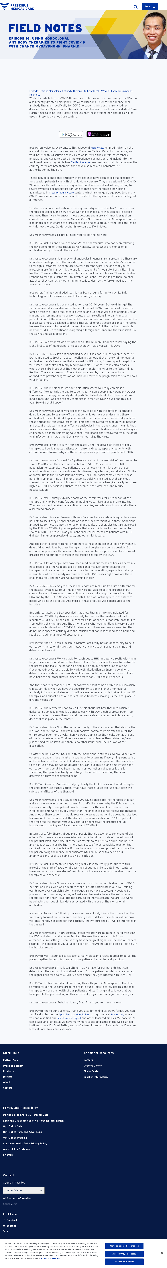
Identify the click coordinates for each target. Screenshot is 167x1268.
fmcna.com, (117, 1014)
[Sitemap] (67, 1154)
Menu (148, 6)
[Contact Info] (17, 1198)
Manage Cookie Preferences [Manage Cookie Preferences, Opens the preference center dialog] (124, 1246)
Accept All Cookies (124, 1261)
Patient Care (10, 1060)
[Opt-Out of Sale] (67, 1126)
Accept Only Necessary (124, 1254)
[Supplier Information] (116, 1077)
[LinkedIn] (12, 1214)
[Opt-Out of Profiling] (67, 1137)
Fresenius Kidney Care (61, 192)
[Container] (150, 6)
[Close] (162, 1253)
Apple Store (65, 1014)
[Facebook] (12, 1220)
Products (8, 1071)
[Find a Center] (116, 1071)
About (6, 1082)
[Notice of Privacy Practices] (67, 1120)
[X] (7, 1231)
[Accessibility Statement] (67, 1149)
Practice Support (13, 1065)
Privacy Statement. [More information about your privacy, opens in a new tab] (51, 1258)
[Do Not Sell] (67, 1114)
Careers (7, 1087)
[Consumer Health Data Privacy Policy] (67, 1143)
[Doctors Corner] (116, 1065)
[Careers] (116, 1060)
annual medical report (68, 1018)
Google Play (83, 1014)
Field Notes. (97, 147)
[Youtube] (11, 1225)
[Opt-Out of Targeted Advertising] (67, 1132)
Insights (7, 1076)
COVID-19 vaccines (81, 162)
